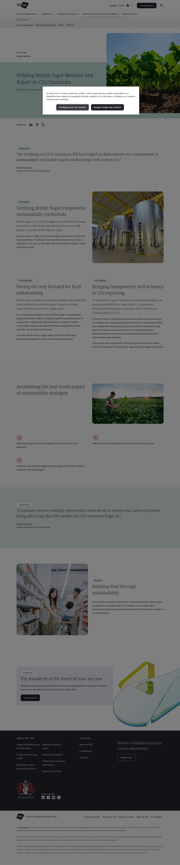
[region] (91, 101)
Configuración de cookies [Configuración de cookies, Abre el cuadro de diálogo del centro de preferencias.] (72, 107)
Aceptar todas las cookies (107, 107)
